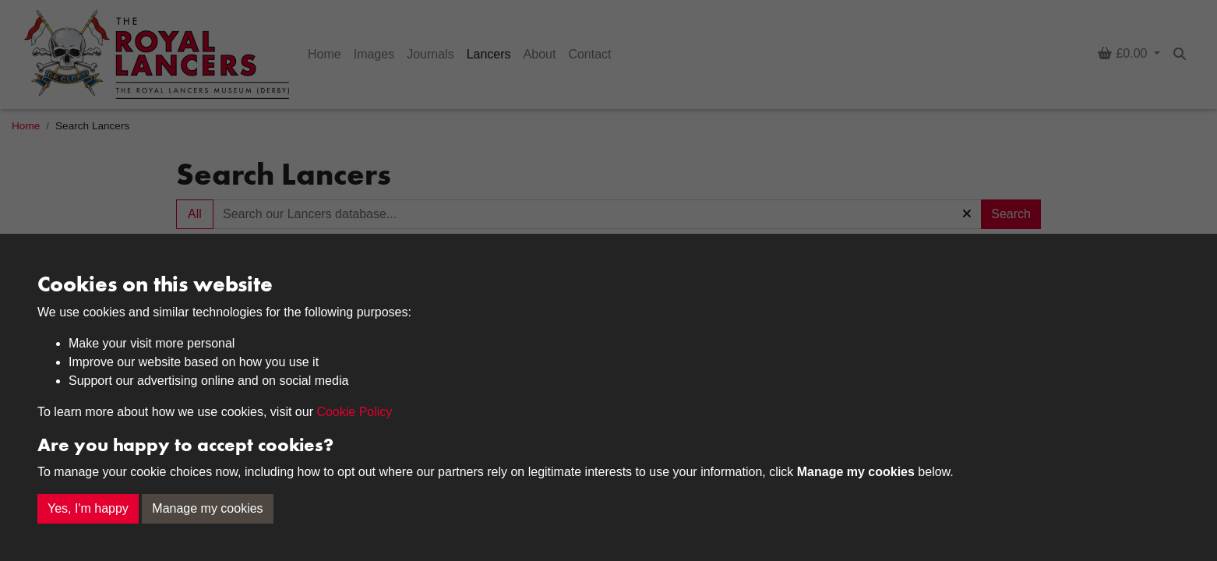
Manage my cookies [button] (207, 508)
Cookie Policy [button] (354, 411)
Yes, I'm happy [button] (88, 508)
